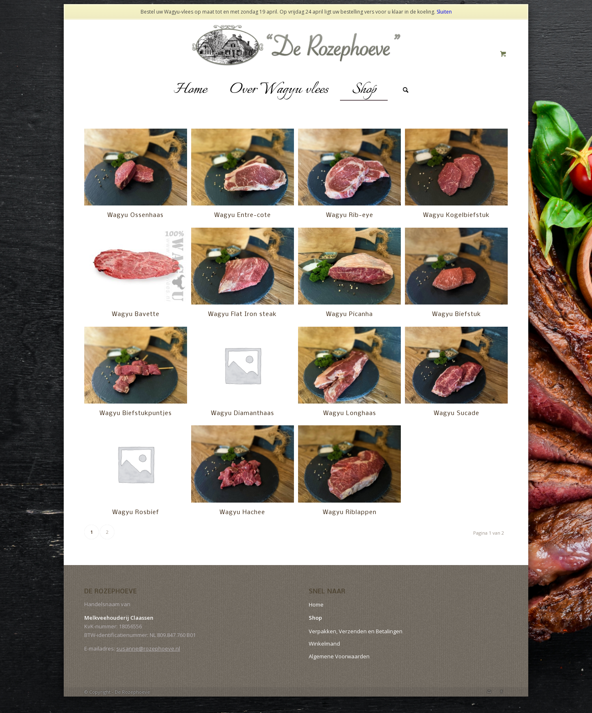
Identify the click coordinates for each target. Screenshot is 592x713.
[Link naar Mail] (489, 691)
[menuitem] (190, 90)
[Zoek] (405, 90)
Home (316, 604)
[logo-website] (296, 54)
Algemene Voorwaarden (339, 656)
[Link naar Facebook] (501, 691)
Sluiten (444, 11)
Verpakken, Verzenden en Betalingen (355, 631)
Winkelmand (324, 643)
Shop (315, 617)
